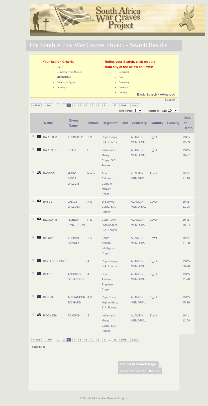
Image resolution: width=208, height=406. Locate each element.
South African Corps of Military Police (107, 183)
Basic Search (147, 94)
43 (115, 105)
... (109, 105)
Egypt (153, 137)
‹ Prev (48, 105)
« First (36, 105)
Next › (124, 105)
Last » (135, 105)
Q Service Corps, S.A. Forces (109, 206)
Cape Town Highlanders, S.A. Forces (110, 224)
